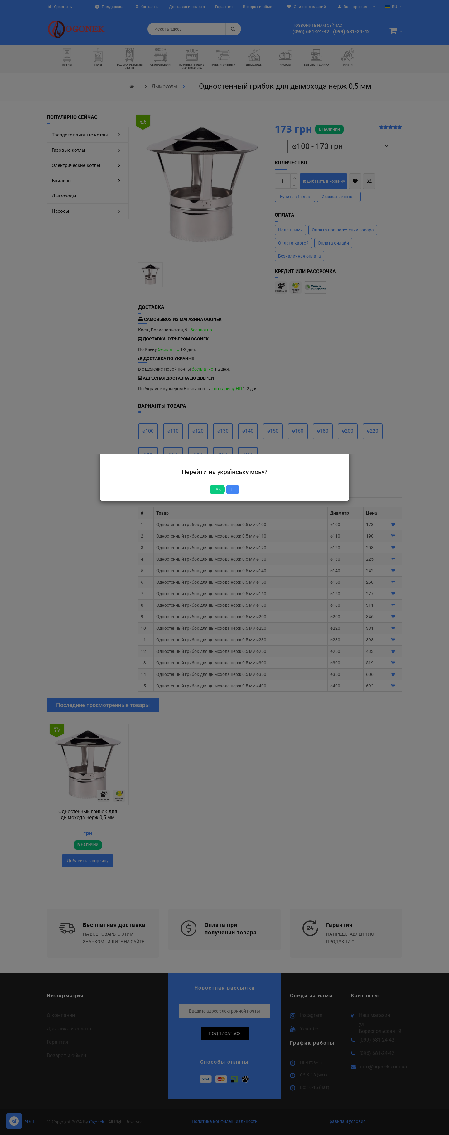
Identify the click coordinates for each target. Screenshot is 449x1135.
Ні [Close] (232, 489)
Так (217, 489)
